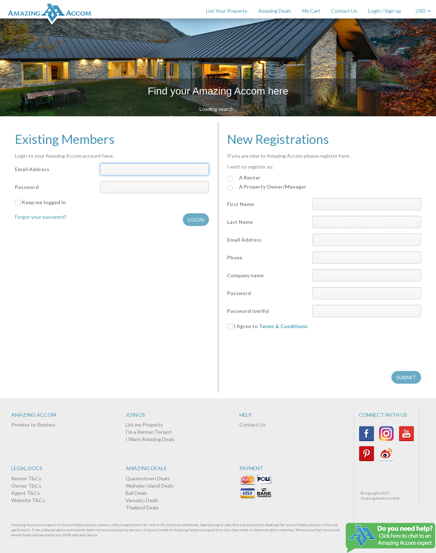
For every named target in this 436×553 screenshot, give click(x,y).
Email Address (32, 169)
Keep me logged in (40, 202)
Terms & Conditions (283, 326)
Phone (234, 257)
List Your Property (226, 11)
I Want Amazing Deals (150, 439)
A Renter (243, 177)
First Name (240, 204)
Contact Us (344, 11)
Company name (245, 275)
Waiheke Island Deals (150, 486)
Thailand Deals (142, 507)
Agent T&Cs (25, 493)
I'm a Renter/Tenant (149, 432)
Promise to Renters (33, 424)
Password (27, 187)
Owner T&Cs (26, 486)
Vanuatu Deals (142, 500)
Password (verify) (248, 311)
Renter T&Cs (26, 478)
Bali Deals (136, 493)
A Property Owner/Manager (266, 186)
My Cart (311, 11)
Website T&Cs (28, 500)
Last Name (240, 222)
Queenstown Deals (148, 478)
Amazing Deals (274, 11)
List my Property (144, 424)
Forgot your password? (41, 217)
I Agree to (267, 326)
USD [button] (423, 11)
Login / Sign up (384, 11)
